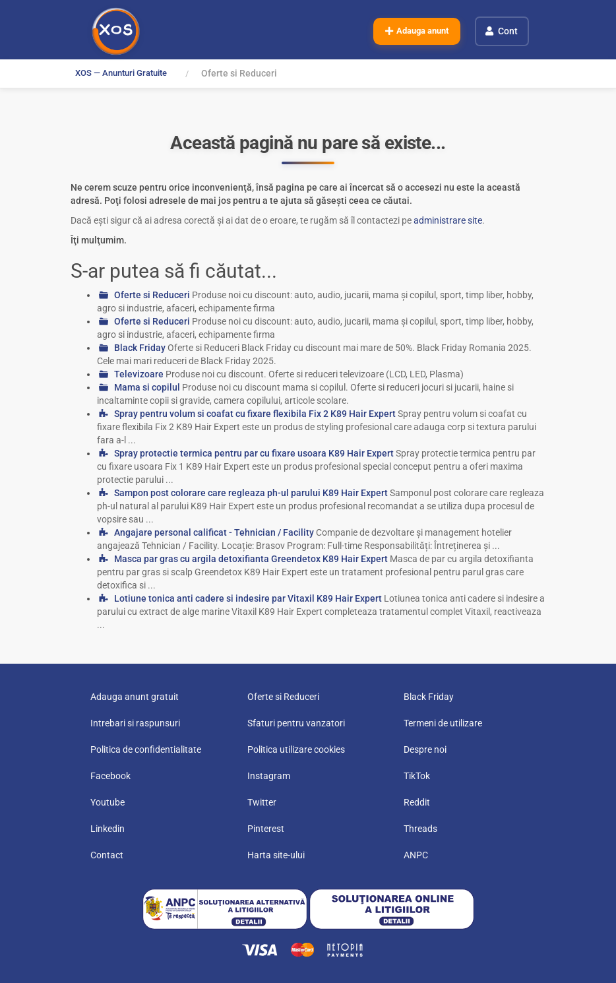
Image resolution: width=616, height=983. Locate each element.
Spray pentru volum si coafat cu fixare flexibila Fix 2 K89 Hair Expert (255, 413)
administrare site (448, 220)
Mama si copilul (147, 387)
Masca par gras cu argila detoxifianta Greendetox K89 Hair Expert (251, 559)
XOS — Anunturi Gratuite (127, 73)
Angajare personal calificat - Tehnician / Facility (214, 532)
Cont (508, 31)
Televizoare (139, 374)
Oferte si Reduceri (152, 295)
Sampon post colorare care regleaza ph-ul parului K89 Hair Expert (251, 493)
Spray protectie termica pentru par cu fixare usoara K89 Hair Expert (254, 453)
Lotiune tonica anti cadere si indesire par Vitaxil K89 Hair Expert (248, 598)
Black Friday (140, 347)
